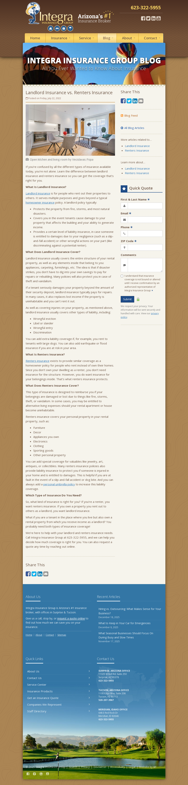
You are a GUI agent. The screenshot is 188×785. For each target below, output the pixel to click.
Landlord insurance (38, 193)
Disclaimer (100, 767)
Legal (132, 767)
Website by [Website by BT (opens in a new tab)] (147, 767)
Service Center (58, 684)
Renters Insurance (137, 150)
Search (73, 767)
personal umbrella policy (59, 484)
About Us (58, 671)
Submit (127, 299)
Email (126, 213)
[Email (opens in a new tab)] (45, 574)
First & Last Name (135, 199)
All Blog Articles (132, 128)
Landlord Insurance (137, 146)
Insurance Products (58, 691)
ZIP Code (129, 241)
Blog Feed (129, 115)
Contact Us (58, 678)
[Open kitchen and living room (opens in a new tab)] (48, 159)
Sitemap (61, 635)
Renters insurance (37, 361)
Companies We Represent (58, 704)
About (129, 38)
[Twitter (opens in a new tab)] (148, 18)
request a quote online (71, 618)
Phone (127, 227)
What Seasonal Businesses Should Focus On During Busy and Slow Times (129, 637)
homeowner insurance (40, 202)
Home (35, 38)
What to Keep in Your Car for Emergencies (129, 625)
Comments (128, 255)
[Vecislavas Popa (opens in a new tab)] (82, 159)
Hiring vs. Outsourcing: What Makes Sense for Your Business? (129, 613)
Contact (152, 38)
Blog (108, 38)
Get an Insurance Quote (58, 698)
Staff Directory (58, 711)
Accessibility (117, 767)
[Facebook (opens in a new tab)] (143, 18)
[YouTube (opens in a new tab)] (158, 18)
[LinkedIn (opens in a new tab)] (153, 18)
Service (87, 38)
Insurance (61, 38)
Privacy (85, 767)
